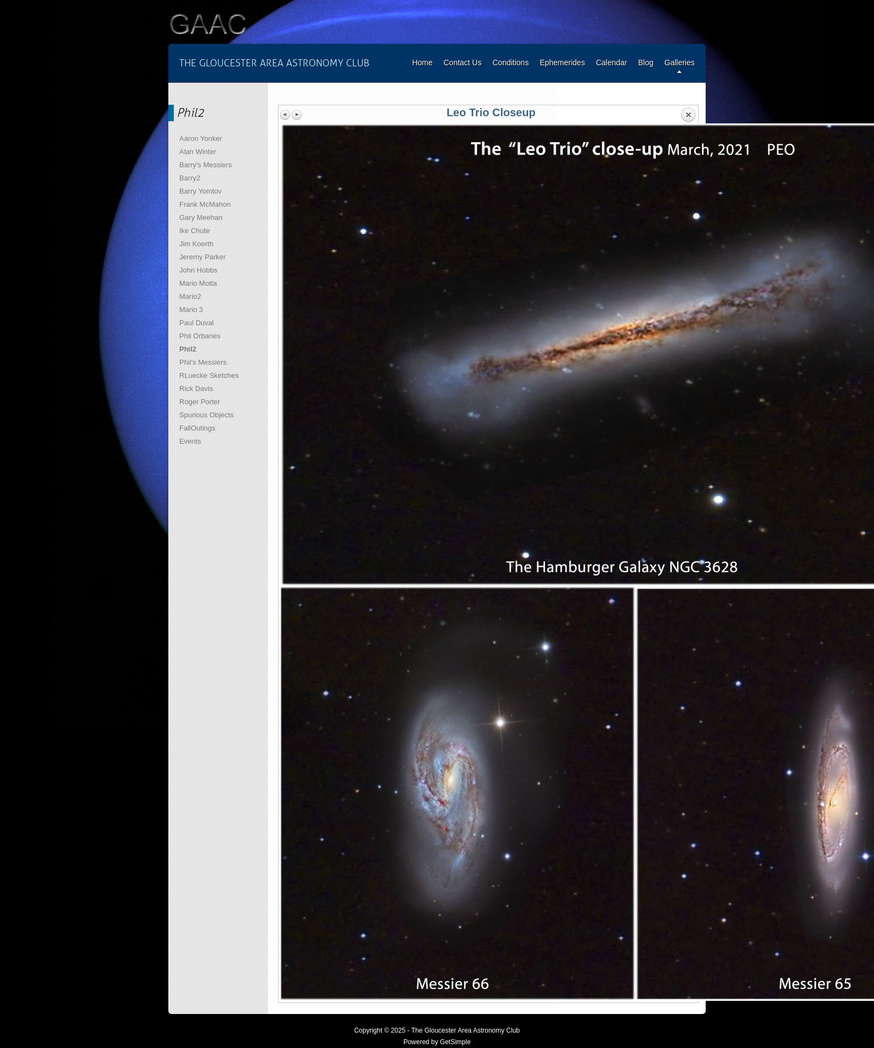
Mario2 (190, 296)
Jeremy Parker (202, 257)
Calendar (611, 62)
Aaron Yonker (200, 138)
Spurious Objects (206, 415)
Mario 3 (191, 309)
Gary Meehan (201, 217)
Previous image (285, 114)
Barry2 (189, 178)
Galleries (680, 62)
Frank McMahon (205, 204)
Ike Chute (194, 230)
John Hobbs (198, 270)
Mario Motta (198, 283)
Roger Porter (199, 402)
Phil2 (187, 349)
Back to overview (688, 115)
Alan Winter (197, 152)
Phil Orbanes (199, 336)
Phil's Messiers (202, 362)
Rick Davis (196, 388)
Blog (646, 62)
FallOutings (197, 428)
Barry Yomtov (200, 191)
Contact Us (462, 62)
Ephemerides (562, 62)
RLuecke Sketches (209, 375)
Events (190, 441)
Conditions (510, 62)
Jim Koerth (196, 244)
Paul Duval (196, 323)
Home (422, 62)
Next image (296, 114)
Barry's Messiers (205, 165)
